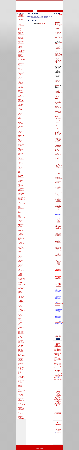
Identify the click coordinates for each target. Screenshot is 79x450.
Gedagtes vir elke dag (42, 23)
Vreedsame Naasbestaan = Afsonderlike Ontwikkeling (58, 384)
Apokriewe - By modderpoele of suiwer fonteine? (58, 395)
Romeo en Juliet (58, 392)
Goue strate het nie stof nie (57, 404)
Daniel (58, 389)
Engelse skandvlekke (58, 412)
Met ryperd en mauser (58, 403)
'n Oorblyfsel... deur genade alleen (58, 379)
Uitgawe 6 (58, 219)
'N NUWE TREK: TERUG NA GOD (58, 284)
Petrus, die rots (58, 391)
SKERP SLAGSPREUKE (58, 425)
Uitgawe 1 (58, 215)
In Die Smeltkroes (57, 141)
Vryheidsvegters (57, 116)
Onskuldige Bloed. (57, 128)
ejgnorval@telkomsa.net (58, 24)
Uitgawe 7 (58, 220)
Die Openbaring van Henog (57, 399)
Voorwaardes (41, 448)
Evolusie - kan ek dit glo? (58, 390)
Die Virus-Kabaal (58, 10)
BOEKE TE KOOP (58, 333)
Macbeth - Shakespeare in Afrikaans (58, 402)
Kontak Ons (53, 10)
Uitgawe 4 (58, 217)
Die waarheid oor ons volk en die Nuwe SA (58, 376)
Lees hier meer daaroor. (58, 108)
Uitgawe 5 (58, 218)
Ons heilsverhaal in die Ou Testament (57, 387)
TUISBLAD (18, 10)
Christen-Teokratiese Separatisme (58, 381)
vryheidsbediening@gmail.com (59, 303)
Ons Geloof (34, 10)
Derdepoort (57, 405)
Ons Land (27, 10)
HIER (60, 63)
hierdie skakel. (59, 35)
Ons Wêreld (48, 10)
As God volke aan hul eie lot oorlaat (58, 374)
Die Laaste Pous (58, 406)
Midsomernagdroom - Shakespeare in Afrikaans (58, 398)
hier (61, 37)
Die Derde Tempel (57, 400)
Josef (58, 407)
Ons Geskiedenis (43, 10)
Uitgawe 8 (58, 221)
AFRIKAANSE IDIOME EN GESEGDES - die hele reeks (58, 433)
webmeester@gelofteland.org (58, 167)
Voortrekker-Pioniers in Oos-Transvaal (58, 414)
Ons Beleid (22, 10)
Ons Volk (31, 10)
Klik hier (55, 358)
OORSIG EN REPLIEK (58, 211)
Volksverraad (56, 377)
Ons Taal (39, 10)
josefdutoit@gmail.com (58, 281)
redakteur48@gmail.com (58, 209)
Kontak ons (37, 448)
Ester (58, 393)
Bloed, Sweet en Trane (58, 158)
